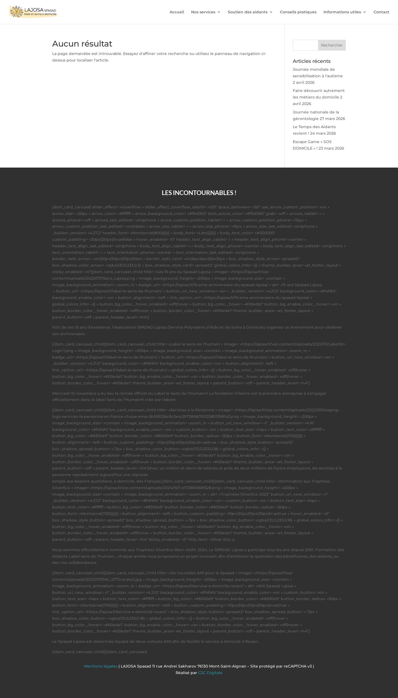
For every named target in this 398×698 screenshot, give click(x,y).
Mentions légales (101, 666)
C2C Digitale (210, 672)
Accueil (177, 12)
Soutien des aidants (248, 12)
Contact (381, 12)
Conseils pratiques (298, 12)
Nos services (203, 12)
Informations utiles (342, 12)
